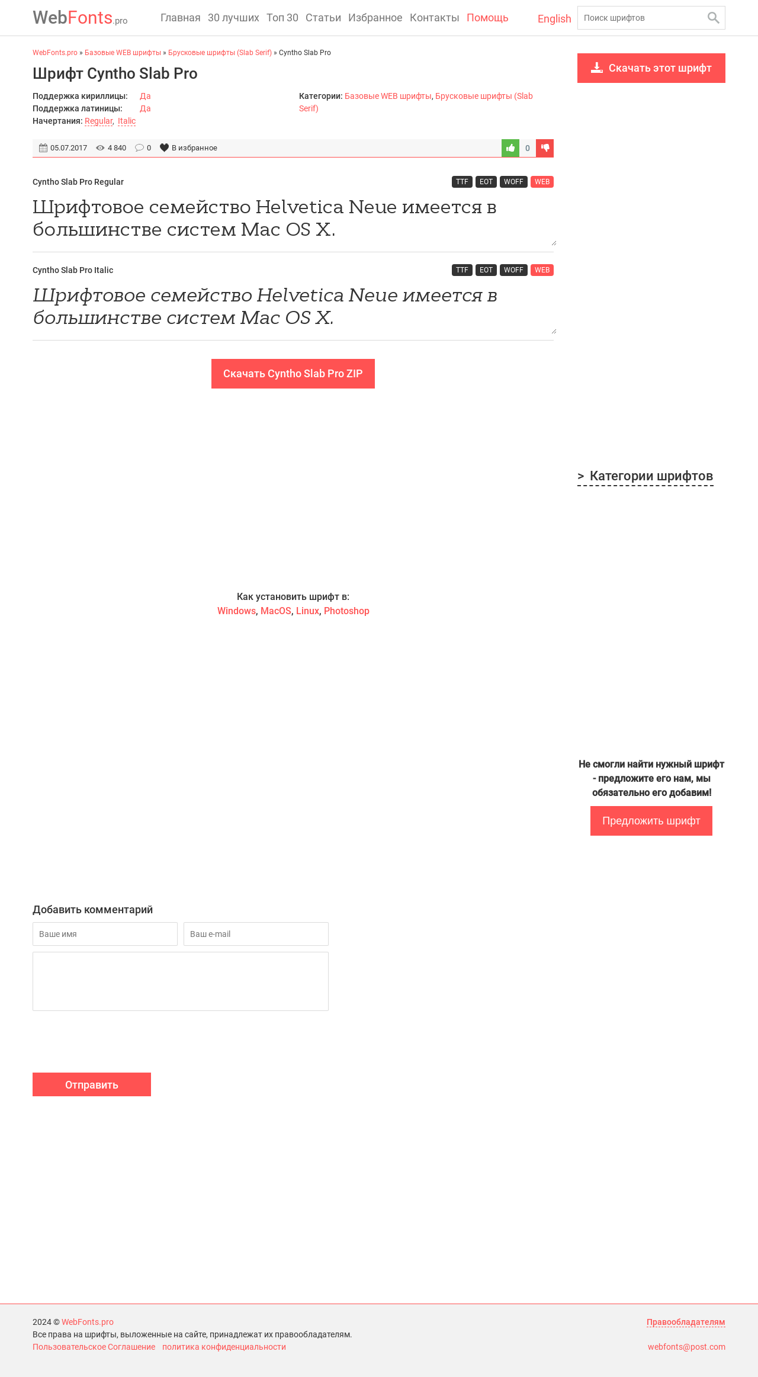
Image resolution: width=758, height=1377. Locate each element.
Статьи (323, 17)
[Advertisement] (293, 489)
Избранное (375, 17)
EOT (486, 182)
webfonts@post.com (686, 1347)
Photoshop (347, 611)
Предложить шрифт (651, 821)
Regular (99, 121)
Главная (180, 17)
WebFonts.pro (88, 1322)
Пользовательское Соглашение (94, 1347)
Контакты (435, 17)
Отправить (91, 1085)
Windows (236, 611)
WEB (542, 182)
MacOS (276, 611)
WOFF (513, 182)
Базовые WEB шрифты (388, 96)
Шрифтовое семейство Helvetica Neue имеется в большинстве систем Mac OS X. (293, 220)
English (554, 18)
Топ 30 (282, 17)
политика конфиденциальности (224, 1347)
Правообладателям (686, 1322)
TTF (462, 182)
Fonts (80, 17)
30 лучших (233, 17)
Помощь (488, 17)
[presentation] (123, 1043)
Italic (127, 121)
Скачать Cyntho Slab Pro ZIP (293, 373)
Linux (307, 611)
